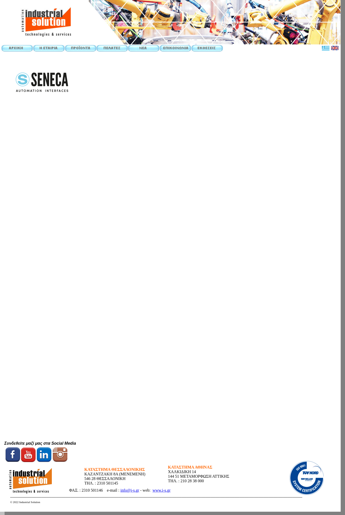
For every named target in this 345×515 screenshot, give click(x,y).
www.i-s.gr (161, 490)
